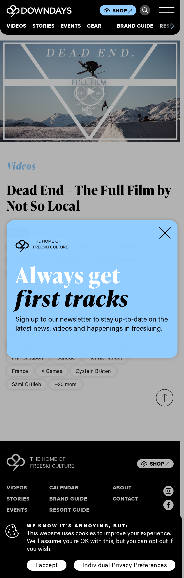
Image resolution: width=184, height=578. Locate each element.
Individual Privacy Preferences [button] (124, 565)
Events (71, 26)
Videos (16, 26)
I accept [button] (46, 565)
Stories (43, 26)
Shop (122, 10)
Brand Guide (135, 26)
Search (145, 10)
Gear (94, 26)
